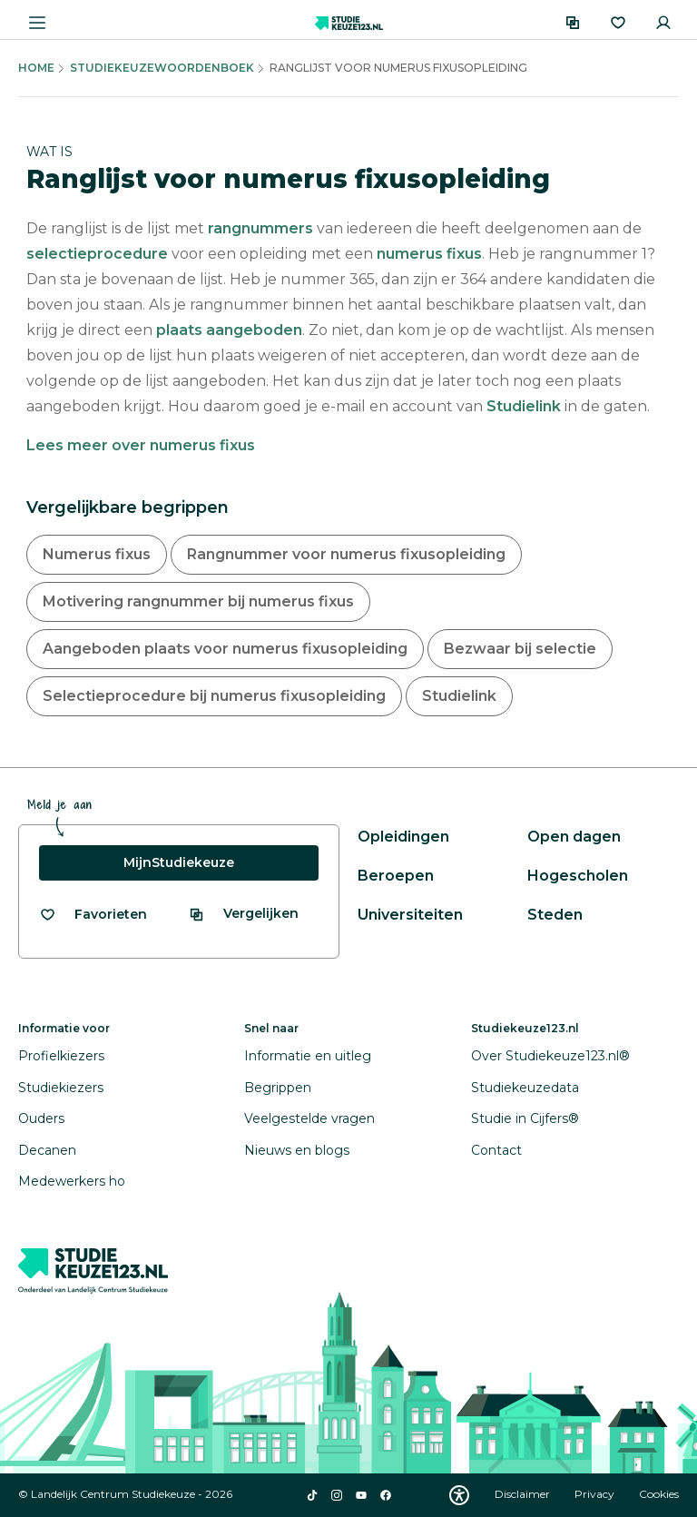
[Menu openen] (37, 22)
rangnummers (260, 228)
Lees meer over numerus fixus (140, 445)
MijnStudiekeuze (178, 862)
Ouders (41, 1118)
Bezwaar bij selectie (520, 648)
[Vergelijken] (573, 23)
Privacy (595, 1494)
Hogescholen (577, 875)
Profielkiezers (61, 1056)
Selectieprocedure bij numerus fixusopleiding (214, 695)
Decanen (47, 1150)
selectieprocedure (97, 253)
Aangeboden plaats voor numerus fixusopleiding (225, 648)
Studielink (523, 406)
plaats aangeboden (229, 330)
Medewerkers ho (71, 1181)
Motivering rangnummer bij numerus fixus (198, 601)
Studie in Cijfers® (525, 1118)
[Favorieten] (618, 23)
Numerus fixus (97, 554)
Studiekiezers (60, 1087)
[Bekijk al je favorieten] (93, 914)
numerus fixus (429, 253)
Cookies (659, 1494)
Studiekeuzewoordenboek (162, 67)
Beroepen (396, 875)
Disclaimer (524, 1494)
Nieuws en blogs (296, 1150)
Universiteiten (410, 914)
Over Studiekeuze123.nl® (550, 1056)
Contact (496, 1150)
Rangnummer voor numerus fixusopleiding (346, 554)
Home (36, 67)
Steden (555, 914)
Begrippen (277, 1087)
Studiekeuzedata (525, 1087)
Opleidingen (403, 836)
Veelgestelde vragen (309, 1118)
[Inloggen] (663, 23)
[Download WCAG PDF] (459, 1495)
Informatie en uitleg (307, 1056)
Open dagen (574, 836)
